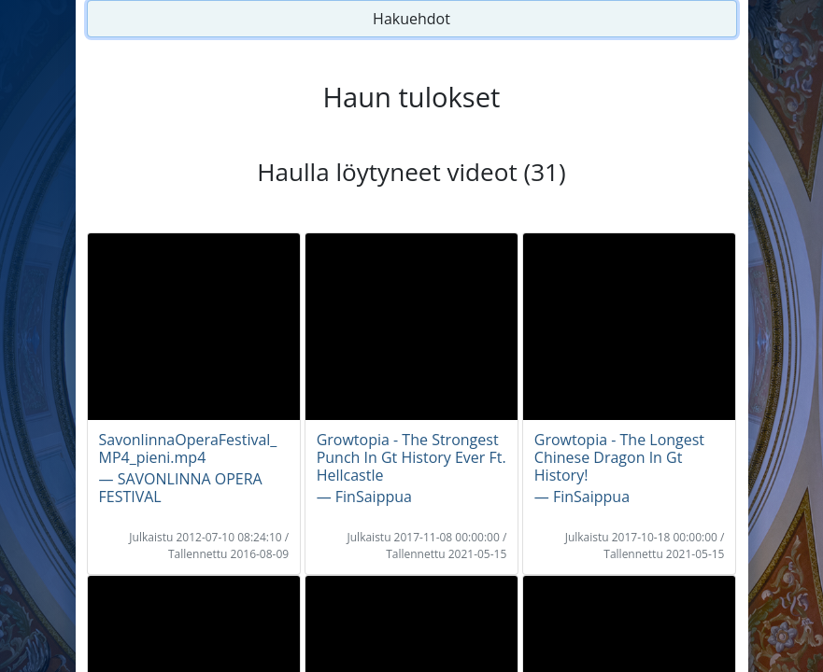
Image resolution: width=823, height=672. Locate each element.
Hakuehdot (411, 18)
